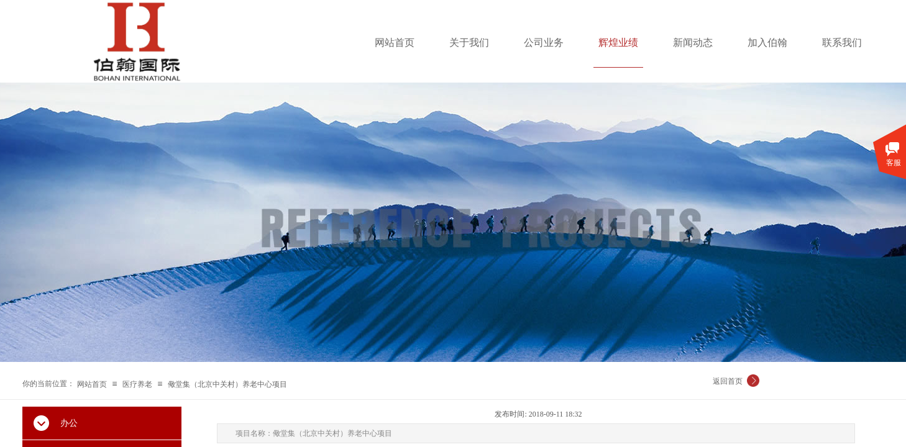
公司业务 (544, 42)
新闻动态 (693, 42)
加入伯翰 (767, 42)
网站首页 (394, 42)
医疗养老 (137, 384)
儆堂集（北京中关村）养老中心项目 (227, 384)
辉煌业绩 (618, 42)
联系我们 (842, 42)
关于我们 (469, 42)
